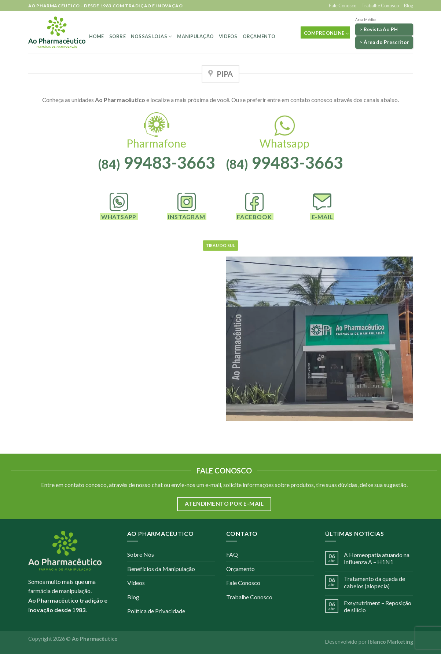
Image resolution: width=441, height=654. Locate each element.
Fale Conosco (342, 5)
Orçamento (259, 36)
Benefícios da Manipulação (161, 568)
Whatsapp (284, 143)
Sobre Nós (140, 554)
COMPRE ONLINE (326, 33)
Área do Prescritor (386, 42)
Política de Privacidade (156, 610)
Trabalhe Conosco (380, 5)
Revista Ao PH (381, 29)
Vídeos (228, 36)
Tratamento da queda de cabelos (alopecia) (374, 582)
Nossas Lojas (151, 36)
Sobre (117, 36)
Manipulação (195, 36)
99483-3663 (156, 162)
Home (96, 36)
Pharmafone (156, 143)
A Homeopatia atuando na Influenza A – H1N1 (376, 558)
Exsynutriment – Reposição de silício (377, 606)
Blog (408, 5)
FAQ (232, 554)
